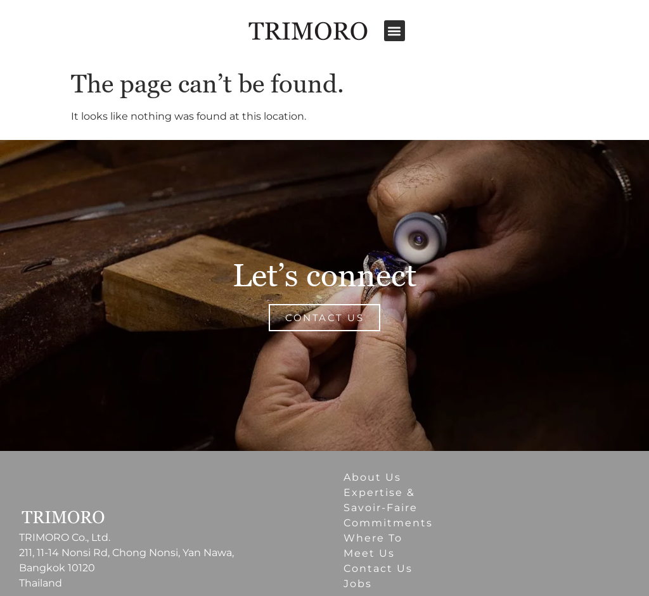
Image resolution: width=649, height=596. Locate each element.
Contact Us (378, 568)
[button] (394, 30)
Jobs (358, 584)
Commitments (388, 523)
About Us (372, 477)
